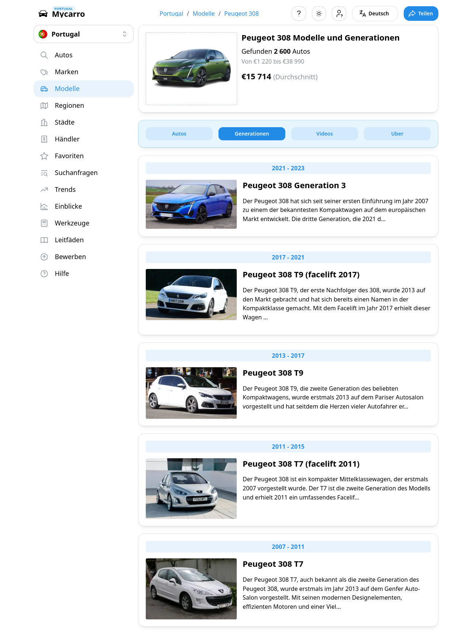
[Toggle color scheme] (319, 13)
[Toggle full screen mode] (421, 13)
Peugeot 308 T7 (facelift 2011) (301, 463)
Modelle (204, 13)
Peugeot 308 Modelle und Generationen (320, 37)
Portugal (171, 13)
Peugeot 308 (241, 13)
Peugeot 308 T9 (273, 372)
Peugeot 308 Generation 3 (294, 184)
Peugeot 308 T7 (273, 563)
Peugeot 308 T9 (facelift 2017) (301, 274)
